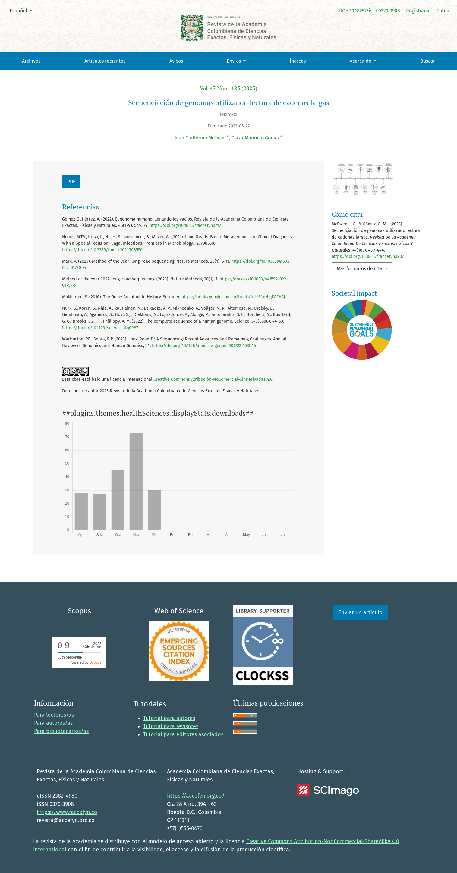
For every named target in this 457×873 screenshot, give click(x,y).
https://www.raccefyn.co (67, 812)
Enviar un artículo (360, 612)
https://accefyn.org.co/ (196, 796)
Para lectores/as (54, 715)
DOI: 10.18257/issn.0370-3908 (369, 11)
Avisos (176, 61)
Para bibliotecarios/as (61, 731)
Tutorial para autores (169, 718)
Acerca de (361, 61)
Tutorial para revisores (170, 726)
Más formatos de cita (360, 268)
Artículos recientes (104, 61)
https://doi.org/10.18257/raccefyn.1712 (185, 225)
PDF (71, 181)
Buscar (427, 61)
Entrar (443, 11)
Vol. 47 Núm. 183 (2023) (228, 88)
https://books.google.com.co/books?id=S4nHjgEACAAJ (233, 296)
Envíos (234, 61)
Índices (298, 61)
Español (23, 10)
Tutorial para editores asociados (183, 734)
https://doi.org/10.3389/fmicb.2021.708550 (102, 249)
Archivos (31, 61)
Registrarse (418, 11)
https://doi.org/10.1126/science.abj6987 (100, 327)
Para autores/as (53, 723)
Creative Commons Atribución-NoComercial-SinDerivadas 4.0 (213, 379)
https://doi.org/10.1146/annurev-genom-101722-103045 (204, 345)
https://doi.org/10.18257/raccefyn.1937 (368, 256)
